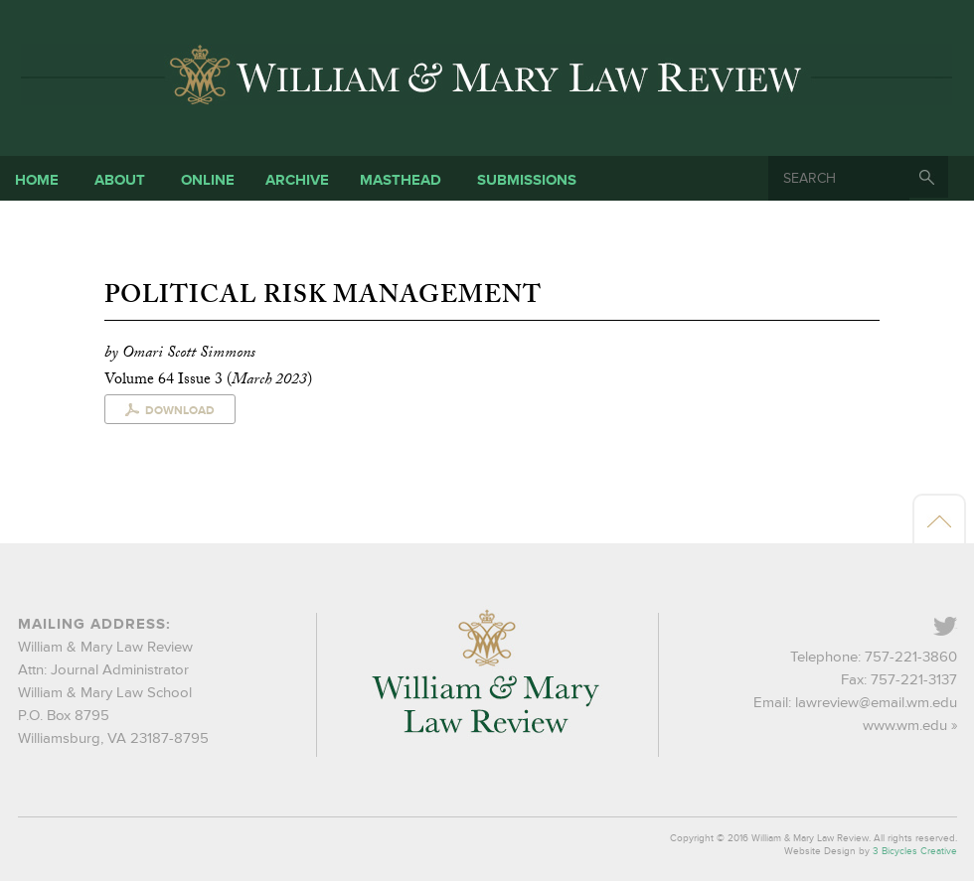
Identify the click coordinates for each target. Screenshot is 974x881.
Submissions (526, 180)
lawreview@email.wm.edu (876, 702)
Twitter (955, 628)
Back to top (939, 520)
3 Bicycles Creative (915, 851)
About (119, 180)
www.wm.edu (905, 725)
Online (208, 180)
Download (180, 410)
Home (37, 180)
